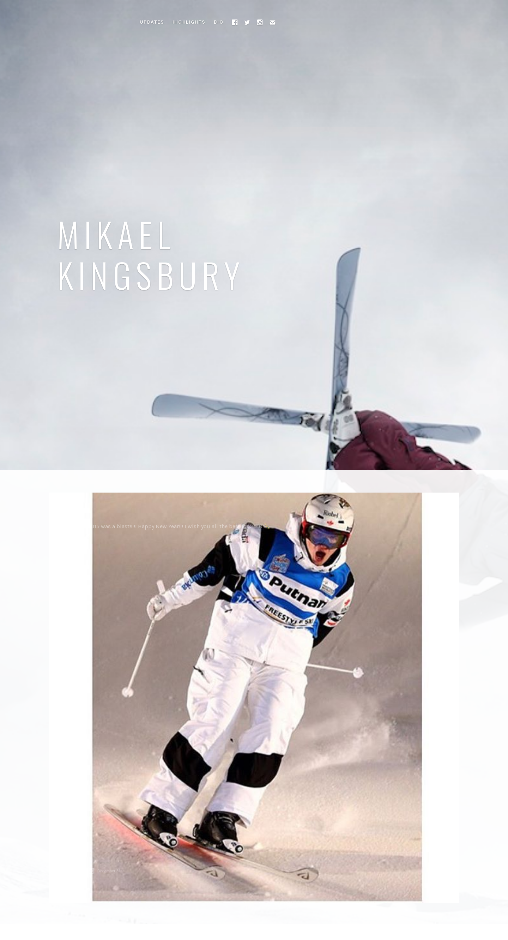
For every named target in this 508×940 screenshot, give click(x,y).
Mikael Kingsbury (151, 254)
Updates (152, 22)
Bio (218, 22)
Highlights (189, 22)
